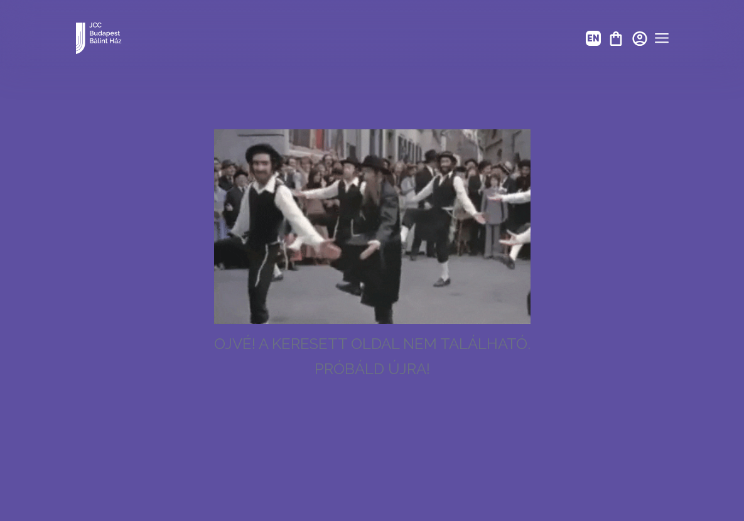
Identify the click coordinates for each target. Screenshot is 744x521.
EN (593, 38)
